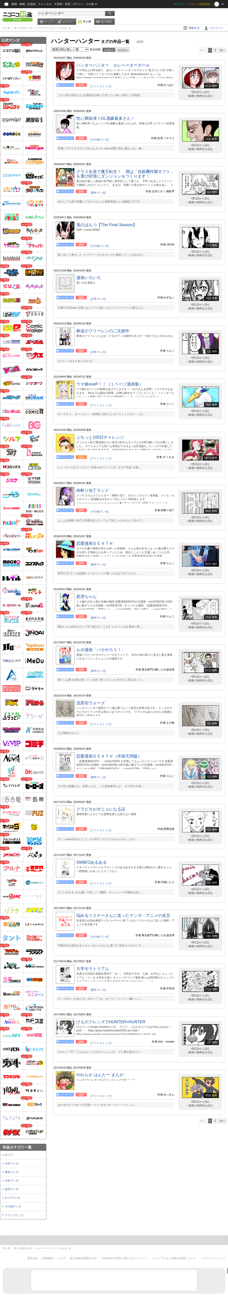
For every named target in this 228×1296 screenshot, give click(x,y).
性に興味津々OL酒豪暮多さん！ (105, 118)
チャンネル (45, 4)
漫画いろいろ (88, 277)
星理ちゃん (86, 596)
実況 (67, 4)
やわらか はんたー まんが (100, 1075)
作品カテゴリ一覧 (17, 1147)
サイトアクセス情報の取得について (174, 1258)
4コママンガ (12, 1197)
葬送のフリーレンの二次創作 (102, 331)
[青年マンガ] (98, 192)
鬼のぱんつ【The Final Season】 (106, 225)
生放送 (31, 4)
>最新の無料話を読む (200, 96)
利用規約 (47, 1258)
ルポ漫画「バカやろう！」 (100, 650)
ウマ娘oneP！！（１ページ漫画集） (109, 384)
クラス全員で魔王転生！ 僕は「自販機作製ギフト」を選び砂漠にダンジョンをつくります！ (125, 173)
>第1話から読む (200, 92)
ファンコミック (14, 1215)
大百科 (58, 4)
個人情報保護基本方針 (83, 1258)
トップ (48, 21)
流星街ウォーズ (90, 703)
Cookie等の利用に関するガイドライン (125, 1258)
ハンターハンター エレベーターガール (113, 65)
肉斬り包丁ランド (92, 490)
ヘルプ (61, 1258)
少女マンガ (11, 1180)
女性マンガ (11, 1189)
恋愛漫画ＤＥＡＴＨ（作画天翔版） (109, 756)
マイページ (216, 28)
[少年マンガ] (98, 298)
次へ (222, 50)
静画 (22, 4)
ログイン (179, 4)
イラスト (67, 21)
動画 (14, 4)
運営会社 (32, 1258)
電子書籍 (106, 21)
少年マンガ (11, 1163)
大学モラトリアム (92, 968)
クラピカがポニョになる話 (100, 809)
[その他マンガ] (100, 139)
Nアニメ (78, 4)
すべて (9, 1154)
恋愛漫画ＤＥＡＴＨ (94, 543)
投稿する (194, 28)
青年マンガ (11, 1172)
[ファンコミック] (101, 86)
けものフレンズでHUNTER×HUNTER (111, 1022)
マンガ (87, 21)
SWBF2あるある (91, 862)
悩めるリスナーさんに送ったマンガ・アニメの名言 (123, 915)
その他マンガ (13, 1206)
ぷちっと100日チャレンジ (100, 437)
